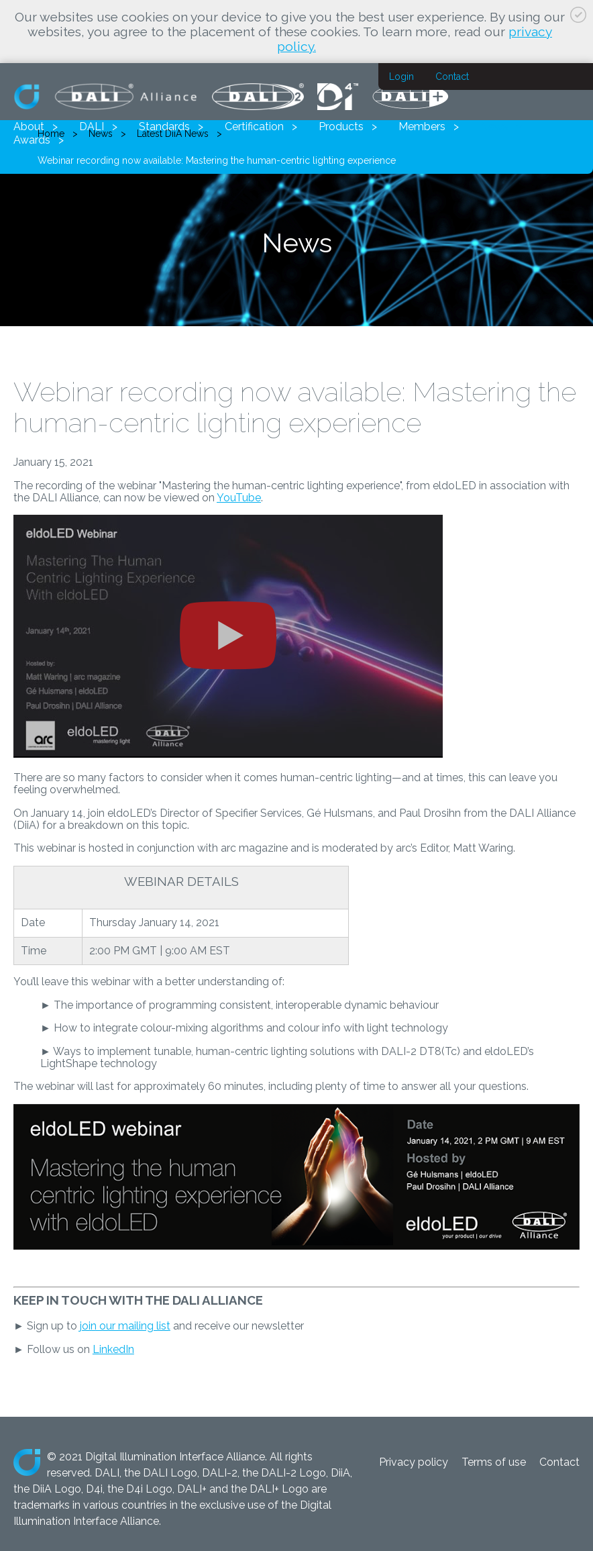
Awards (31, 140)
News (494, 126)
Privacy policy (413, 1462)
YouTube (239, 497)
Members (421, 126)
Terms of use (494, 1462)
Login (401, 76)
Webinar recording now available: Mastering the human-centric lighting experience (217, 160)
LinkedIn (113, 1349)
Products (341, 126)
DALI (91, 126)
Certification (254, 126)
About (28, 126)
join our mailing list (125, 1325)
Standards (164, 126)
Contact (452, 76)
